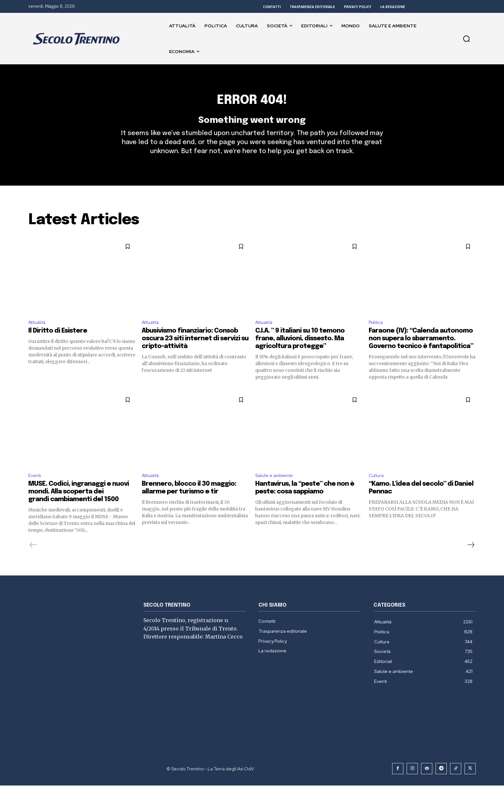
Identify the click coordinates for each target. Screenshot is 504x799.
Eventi (35, 488)
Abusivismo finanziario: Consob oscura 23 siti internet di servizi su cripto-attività (195, 351)
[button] (466, 38)
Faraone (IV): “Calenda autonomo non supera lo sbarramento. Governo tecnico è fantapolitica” (421, 351)
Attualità (39, 333)
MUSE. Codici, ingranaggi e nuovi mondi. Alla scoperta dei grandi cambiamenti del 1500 (78, 505)
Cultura (377, 488)
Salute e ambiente (277, 488)
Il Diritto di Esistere (57, 343)
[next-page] (470, 558)
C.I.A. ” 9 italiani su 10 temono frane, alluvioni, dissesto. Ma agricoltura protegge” (300, 351)
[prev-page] (33, 558)
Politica (377, 333)
